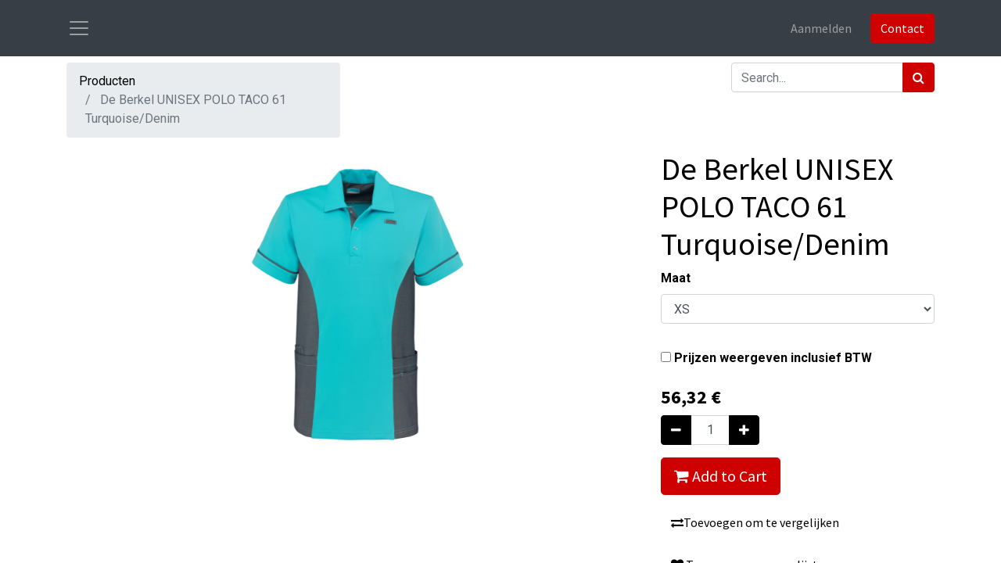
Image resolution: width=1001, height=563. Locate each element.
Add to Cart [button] (720, 476)
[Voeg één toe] (744, 430)
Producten (107, 81)
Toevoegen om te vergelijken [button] (755, 522)
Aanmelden (821, 28)
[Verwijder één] (676, 430)
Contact (902, 28)
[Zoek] (918, 77)
